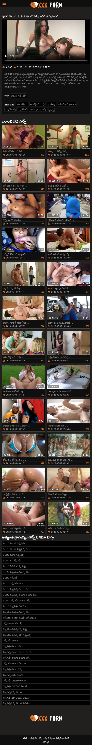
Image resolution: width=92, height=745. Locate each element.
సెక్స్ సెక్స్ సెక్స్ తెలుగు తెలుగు (16, 697)
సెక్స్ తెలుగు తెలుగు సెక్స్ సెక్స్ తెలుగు (20, 617)
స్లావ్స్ (51, 110)
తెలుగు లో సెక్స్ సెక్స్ (12, 560)
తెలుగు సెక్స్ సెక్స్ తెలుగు (14, 583)
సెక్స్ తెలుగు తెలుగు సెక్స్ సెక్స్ (16, 612)
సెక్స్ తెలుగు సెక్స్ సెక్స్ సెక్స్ (15, 629)
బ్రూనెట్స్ (51, 104)
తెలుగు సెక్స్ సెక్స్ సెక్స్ (33, 738)
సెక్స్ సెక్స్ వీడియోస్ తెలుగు (15, 686)
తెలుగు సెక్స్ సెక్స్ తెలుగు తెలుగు (17, 589)
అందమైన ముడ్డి (37, 104)
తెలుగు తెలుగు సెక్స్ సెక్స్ (14, 543)
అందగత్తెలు (22, 104)
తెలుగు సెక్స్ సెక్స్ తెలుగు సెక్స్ (16, 600)
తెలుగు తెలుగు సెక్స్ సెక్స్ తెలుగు (17, 549)
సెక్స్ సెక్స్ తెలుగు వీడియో (14, 663)
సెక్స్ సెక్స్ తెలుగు (10, 640)
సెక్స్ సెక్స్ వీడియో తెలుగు (14, 680)
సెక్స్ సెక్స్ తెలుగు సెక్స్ (12, 669)
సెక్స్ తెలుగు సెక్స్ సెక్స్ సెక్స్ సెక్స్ (17, 635)
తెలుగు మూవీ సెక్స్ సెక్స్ (13, 554)
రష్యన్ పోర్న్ (10, 109)
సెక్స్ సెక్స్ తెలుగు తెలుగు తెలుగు (17, 652)
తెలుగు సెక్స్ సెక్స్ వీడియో (14, 606)
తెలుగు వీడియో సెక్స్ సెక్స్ (14, 566)
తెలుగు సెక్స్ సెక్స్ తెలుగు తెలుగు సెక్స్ (20, 594)
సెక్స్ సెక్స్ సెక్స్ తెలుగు (12, 692)
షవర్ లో (22, 109)
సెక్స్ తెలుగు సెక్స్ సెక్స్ (12, 623)
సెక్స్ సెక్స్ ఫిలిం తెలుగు (13, 675)
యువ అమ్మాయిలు (67, 104)
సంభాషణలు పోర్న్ (37, 109)
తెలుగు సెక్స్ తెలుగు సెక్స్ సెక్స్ (16, 572)
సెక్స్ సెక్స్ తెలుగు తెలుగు (14, 646)
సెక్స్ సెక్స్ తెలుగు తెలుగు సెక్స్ (16, 657)
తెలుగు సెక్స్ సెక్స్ (18, 95)
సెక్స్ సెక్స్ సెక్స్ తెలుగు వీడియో (16, 703)
